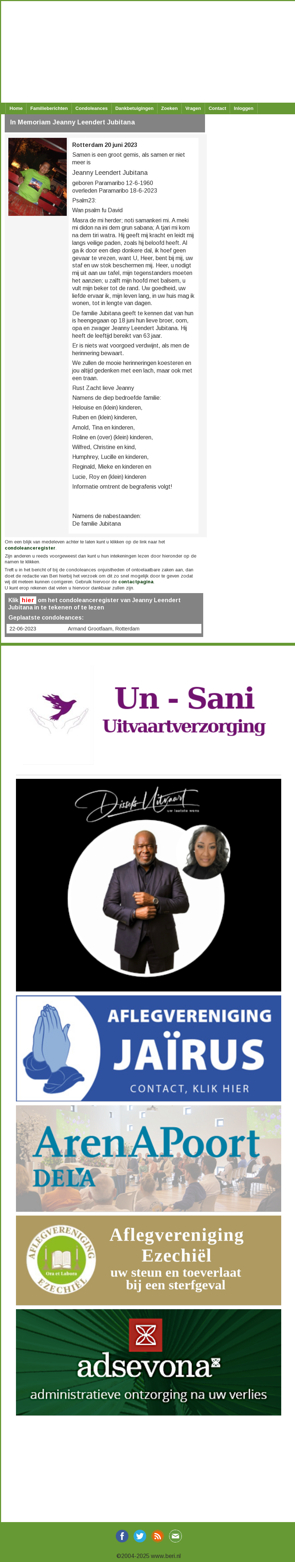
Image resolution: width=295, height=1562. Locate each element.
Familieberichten (48, 108)
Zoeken (169, 108)
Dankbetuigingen (134, 108)
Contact (217, 108)
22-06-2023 (22, 629)
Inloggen (243, 108)
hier (28, 600)
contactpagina (135, 581)
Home (15, 108)
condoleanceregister (30, 548)
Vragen (193, 108)
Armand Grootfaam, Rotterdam (104, 629)
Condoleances (91, 108)
